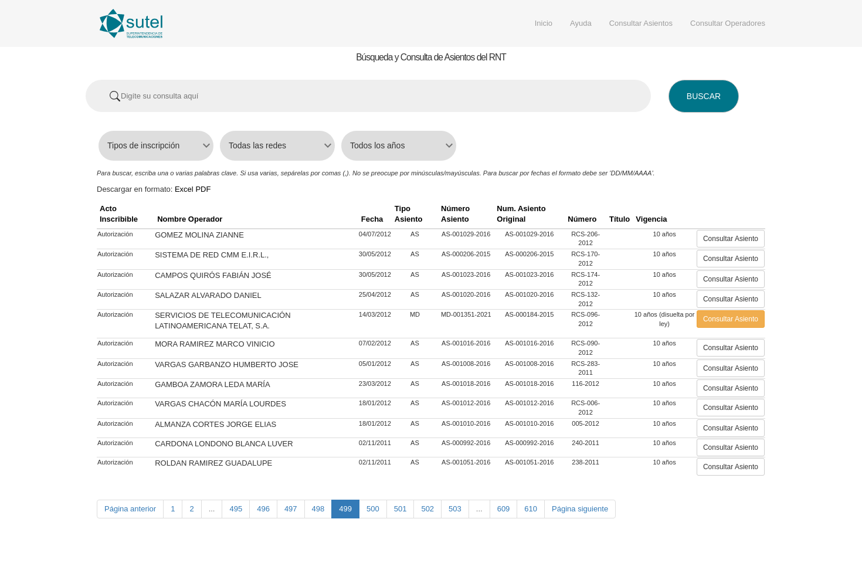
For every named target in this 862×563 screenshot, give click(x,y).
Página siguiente (580, 508)
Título (619, 219)
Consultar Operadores (727, 23)
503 (455, 508)
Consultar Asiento (730, 239)
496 (263, 508)
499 (345, 508)
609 (503, 508)
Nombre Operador (189, 219)
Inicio (543, 23)
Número (582, 219)
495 (235, 508)
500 (372, 508)
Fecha (372, 219)
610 (530, 508)
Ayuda (581, 23)
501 (400, 508)
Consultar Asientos (641, 23)
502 (427, 508)
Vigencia (651, 219)
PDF (203, 189)
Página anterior (130, 508)
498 (318, 508)
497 (290, 508)
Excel (184, 189)
